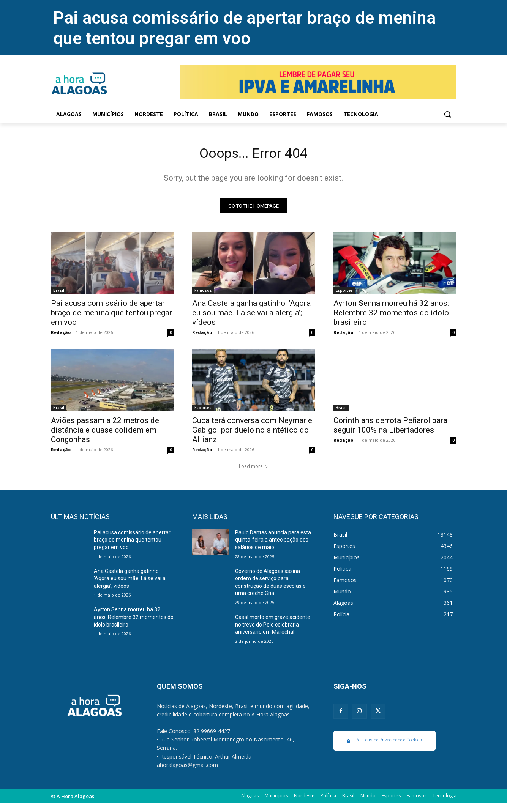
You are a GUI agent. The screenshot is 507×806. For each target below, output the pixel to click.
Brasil (58, 293)
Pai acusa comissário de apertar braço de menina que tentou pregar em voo (244, 28)
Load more (253, 469)
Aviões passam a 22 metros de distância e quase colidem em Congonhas (105, 433)
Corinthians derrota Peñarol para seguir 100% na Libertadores (390, 428)
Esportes (344, 293)
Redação (61, 335)
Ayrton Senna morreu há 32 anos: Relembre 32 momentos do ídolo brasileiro (391, 315)
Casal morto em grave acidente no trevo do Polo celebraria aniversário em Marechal (272, 627)
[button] (447, 114)
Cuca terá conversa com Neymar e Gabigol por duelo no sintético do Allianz (252, 433)
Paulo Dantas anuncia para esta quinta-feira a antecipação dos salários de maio (273, 542)
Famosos (203, 293)
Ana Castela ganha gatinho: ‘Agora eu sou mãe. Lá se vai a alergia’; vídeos (251, 315)
